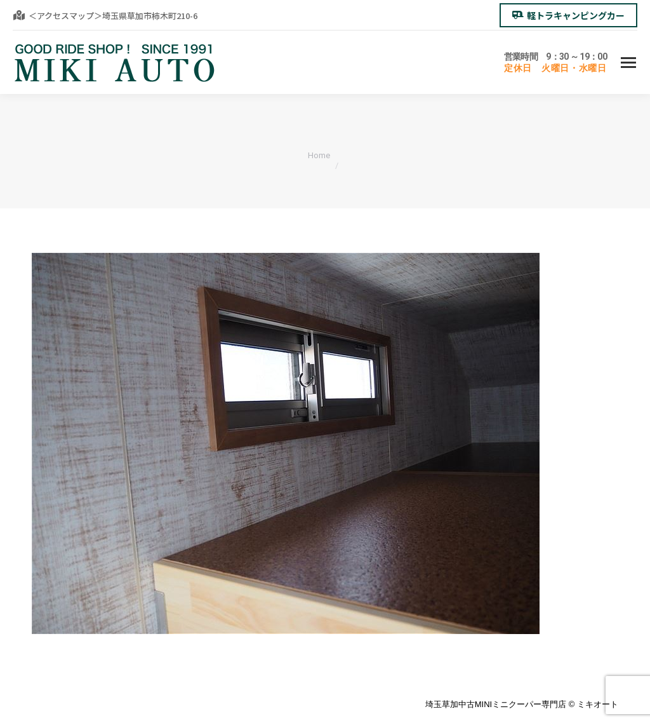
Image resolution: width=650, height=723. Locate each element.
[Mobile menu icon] (628, 62)
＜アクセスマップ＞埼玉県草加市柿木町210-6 (105, 16)
